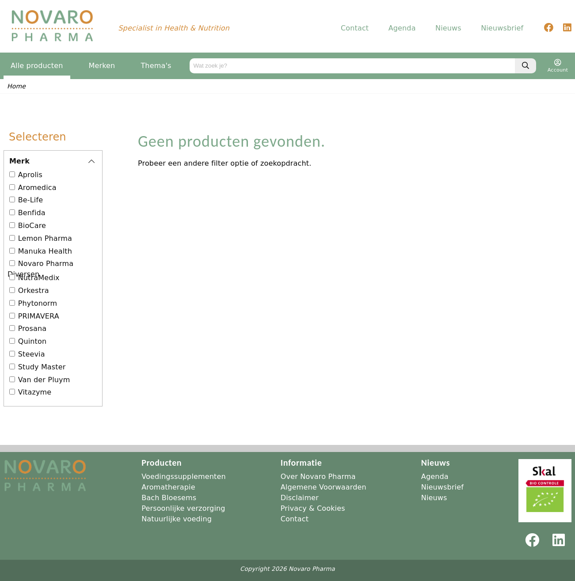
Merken (102, 66)
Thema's (156, 66)
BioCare (32, 226)
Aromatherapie (168, 487)
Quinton (32, 342)
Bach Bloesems (168, 498)
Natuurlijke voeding (176, 519)
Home (16, 86)
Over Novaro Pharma (318, 476)
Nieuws (448, 28)
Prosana (32, 329)
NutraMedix (39, 278)
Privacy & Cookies (313, 508)
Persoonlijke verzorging (183, 508)
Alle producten (37, 66)
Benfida (32, 213)
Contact (355, 28)
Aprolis (30, 175)
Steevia (31, 354)
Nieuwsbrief (502, 28)
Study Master (42, 367)
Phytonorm (37, 304)
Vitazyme (35, 392)
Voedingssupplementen (183, 476)
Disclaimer (300, 498)
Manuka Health (45, 251)
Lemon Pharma (45, 239)
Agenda (402, 28)
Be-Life (30, 200)
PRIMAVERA (38, 316)
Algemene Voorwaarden (323, 487)
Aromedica (37, 188)
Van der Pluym (44, 380)
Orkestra (33, 291)
